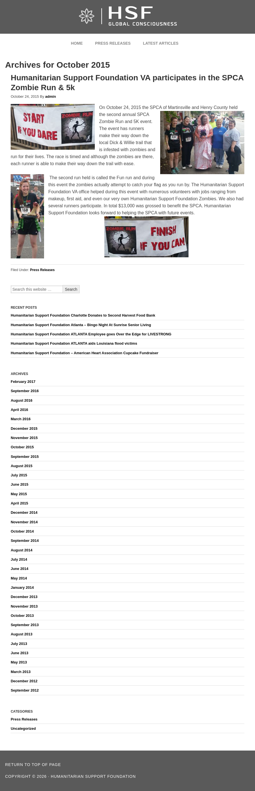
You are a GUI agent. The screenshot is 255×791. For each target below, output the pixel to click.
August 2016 (21, 400)
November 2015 (24, 438)
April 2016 (19, 410)
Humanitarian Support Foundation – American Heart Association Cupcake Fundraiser (84, 353)
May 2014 (19, 578)
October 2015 (22, 447)
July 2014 (19, 559)
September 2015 (25, 456)
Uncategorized (23, 728)
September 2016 (25, 391)
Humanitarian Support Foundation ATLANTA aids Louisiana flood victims (74, 343)
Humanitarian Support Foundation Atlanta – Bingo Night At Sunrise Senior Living (81, 325)
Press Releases (113, 43)
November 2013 (24, 606)
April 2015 (19, 503)
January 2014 (22, 587)
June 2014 (19, 569)
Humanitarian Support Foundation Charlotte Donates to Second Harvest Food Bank (83, 315)
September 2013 (25, 625)
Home (77, 43)
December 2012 (24, 681)
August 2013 (21, 634)
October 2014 (22, 531)
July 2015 (19, 475)
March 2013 (21, 672)
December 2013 (24, 597)
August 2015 (21, 466)
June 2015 (19, 484)
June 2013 (19, 653)
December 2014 (24, 512)
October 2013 (22, 615)
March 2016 (21, 419)
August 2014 (21, 550)
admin (50, 96)
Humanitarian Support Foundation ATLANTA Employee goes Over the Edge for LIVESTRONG (91, 334)
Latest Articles (160, 43)
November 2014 (24, 522)
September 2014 (25, 540)
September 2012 (25, 690)
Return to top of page (33, 764)
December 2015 (24, 428)
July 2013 (19, 644)
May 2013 (19, 662)
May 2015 (19, 494)
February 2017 (23, 381)
